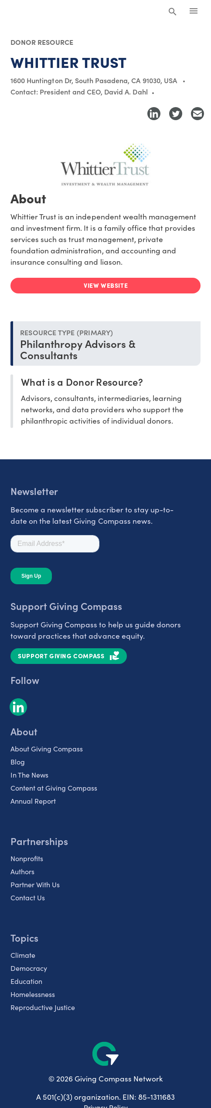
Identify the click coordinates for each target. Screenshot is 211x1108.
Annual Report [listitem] (33, 800)
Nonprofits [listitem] (26, 858)
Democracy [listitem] (28, 968)
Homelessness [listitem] (32, 994)
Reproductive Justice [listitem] (42, 1007)
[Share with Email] (197, 113)
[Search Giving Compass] (172, 12)
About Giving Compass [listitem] (46, 748)
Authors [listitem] (22, 871)
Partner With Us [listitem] (35, 884)
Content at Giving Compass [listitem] (53, 787)
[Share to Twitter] (175, 113)
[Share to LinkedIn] (153, 113)
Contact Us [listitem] (27, 897)
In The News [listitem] (29, 774)
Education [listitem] (26, 981)
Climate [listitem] (22, 955)
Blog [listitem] (17, 761)
